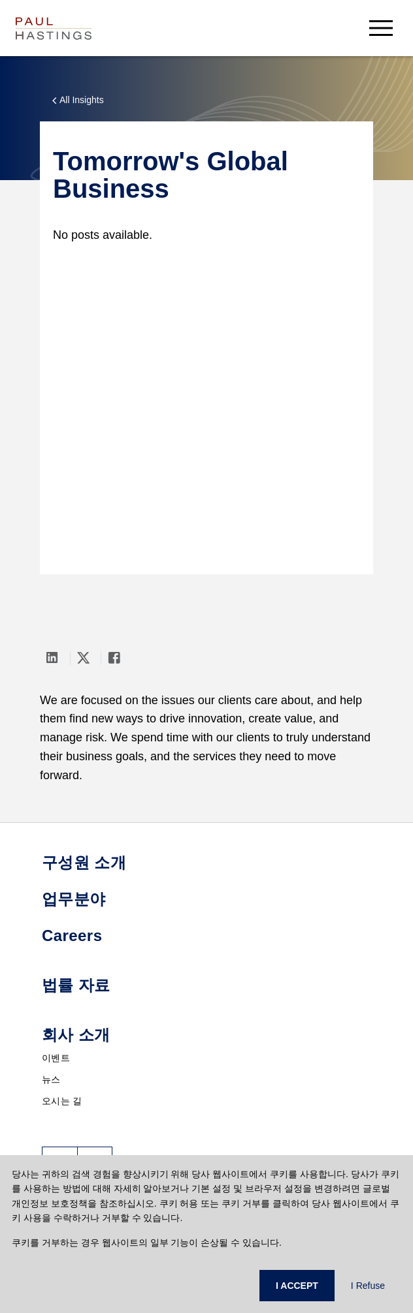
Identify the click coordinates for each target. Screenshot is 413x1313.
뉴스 (51, 1079)
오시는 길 (62, 1101)
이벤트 (56, 1058)
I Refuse (368, 1285)
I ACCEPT (297, 1285)
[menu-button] (381, 27)
